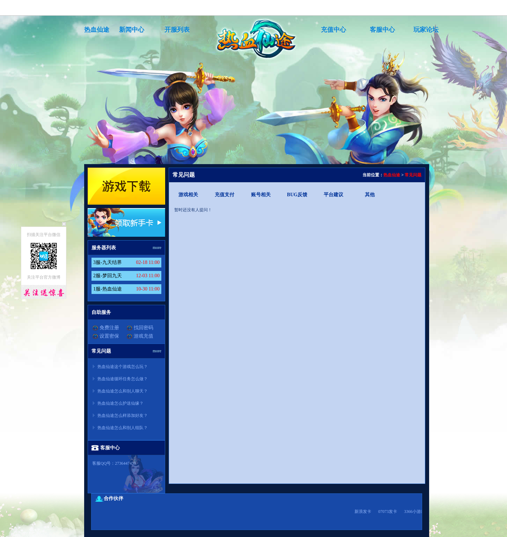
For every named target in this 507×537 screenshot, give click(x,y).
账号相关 (261, 194)
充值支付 (224, 194)
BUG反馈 (297, 194)
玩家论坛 (426, 29)
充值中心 (333, 29)
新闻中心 (131, 29)
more (157, 247)
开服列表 (177, 29)
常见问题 (413, 174)
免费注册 (109, 327)
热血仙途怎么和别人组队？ (122, 427)
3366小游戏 (416, 511)
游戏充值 (143, 336)
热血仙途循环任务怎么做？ (122, 378)
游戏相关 (188, 194)
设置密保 (109, 336)
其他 (370, 194)
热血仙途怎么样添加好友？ (122, 415)
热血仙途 (96, 29)
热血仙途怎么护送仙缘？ (120, 403)
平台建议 (333, 194)
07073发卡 (389, 511)
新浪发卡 (365, 511)
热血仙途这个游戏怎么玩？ (122, 366)
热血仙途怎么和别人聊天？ (122, 391)
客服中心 (382, 29)
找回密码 (143, 327)
